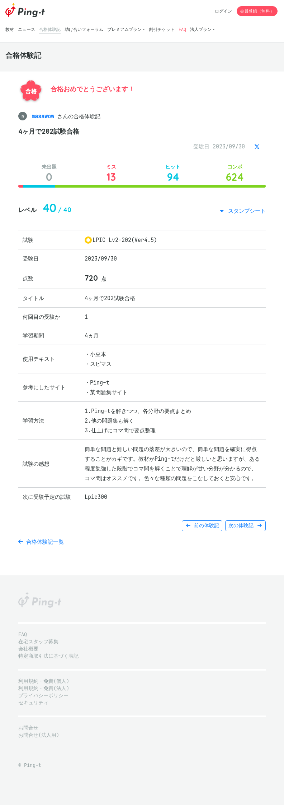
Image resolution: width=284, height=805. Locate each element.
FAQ (182, 29)
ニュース (26, 29)
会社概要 (28, 649)
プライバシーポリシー (43, 696)
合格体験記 (50, 29)
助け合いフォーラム (84, 29)
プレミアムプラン (124, 29)
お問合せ (28, 728)
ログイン (223, 11)
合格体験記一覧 (41, 541)
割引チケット (162, 29)
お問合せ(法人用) (38, 735)
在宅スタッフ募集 (38, 642)
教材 (9, 29)
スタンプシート (245, 210)
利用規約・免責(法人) (43, 688)
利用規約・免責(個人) (43, 681)
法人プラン (201, 29)
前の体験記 (202, 526)
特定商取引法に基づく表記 (48, 656)
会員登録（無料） (257, 11)
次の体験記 (245, 526)
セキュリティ (33, 703)
